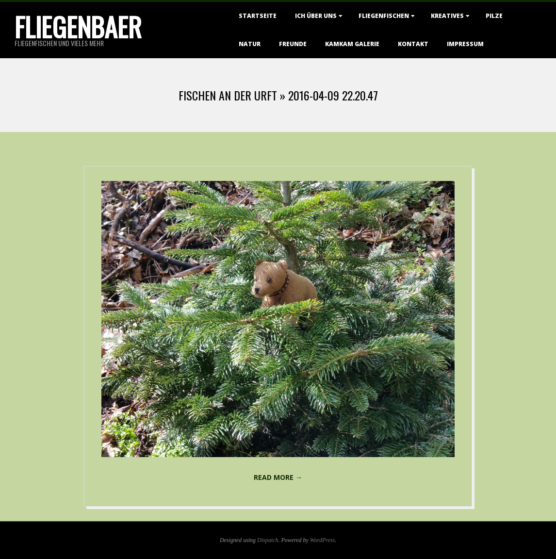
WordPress (322, 540)
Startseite (258, 16)
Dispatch (267, 540)
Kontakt (413, 44)
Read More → (278, 477)
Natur (250, 44)
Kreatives (447, 16)
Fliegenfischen (384, 16)
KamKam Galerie (352, 44)
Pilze (494, 16)
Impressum (465, 44)
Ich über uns (316, 16)
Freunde (293, 44)
